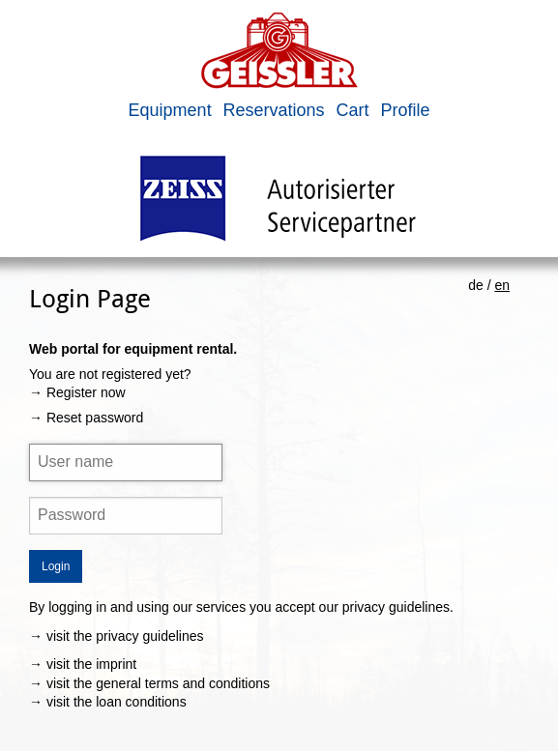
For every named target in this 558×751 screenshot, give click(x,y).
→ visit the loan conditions (108, 701)
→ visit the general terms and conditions (149, 683)
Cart (352, 110)
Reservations (274, 110)
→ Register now (77, 392)
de (476, 285)
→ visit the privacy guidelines (116, 636)
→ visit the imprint (82, 664)
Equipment (170, 110)
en (502, 285)
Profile (404, 110)
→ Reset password (86, 417)
